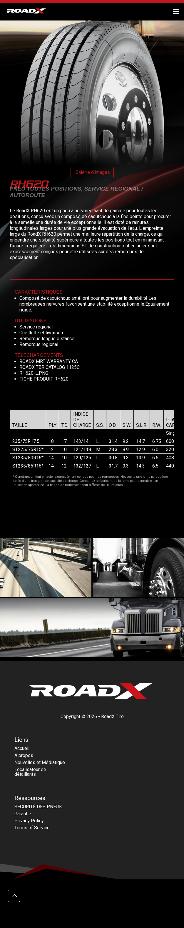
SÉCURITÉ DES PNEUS (38, 806)
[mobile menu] (176, 12)
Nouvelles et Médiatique (39, 762)
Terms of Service (32, 828)
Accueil (21, 748)
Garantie (22, 813)
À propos (23, 755)
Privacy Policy (29, 820)
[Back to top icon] (14, 896)
